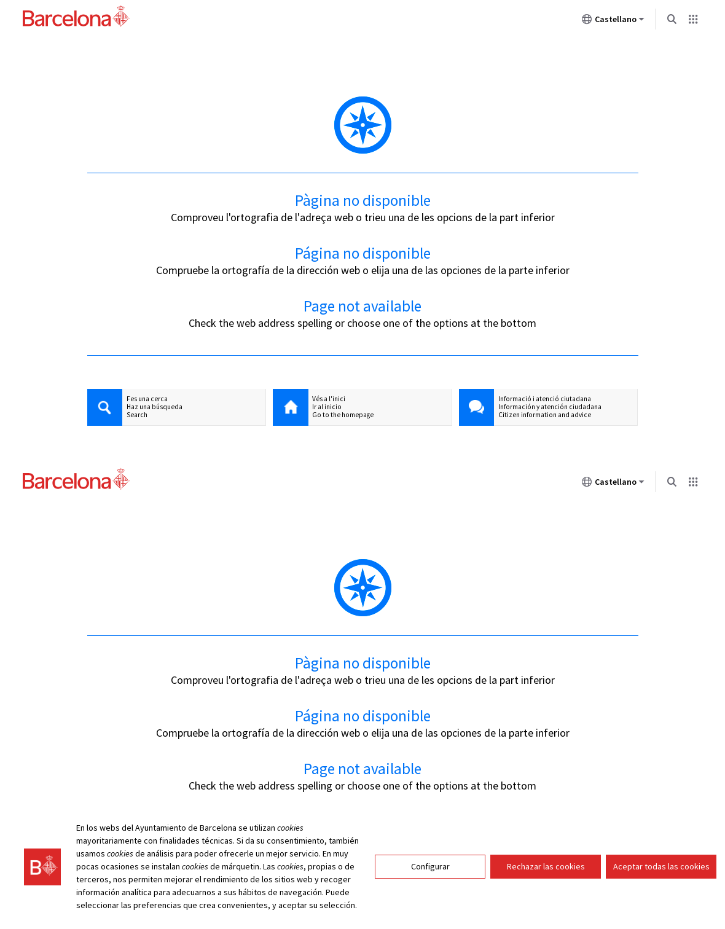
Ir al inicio (327, 407)
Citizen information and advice (544, 415)
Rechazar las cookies (546, 866)
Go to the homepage (343, 415)
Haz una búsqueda (154, 407)
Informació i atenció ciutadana (544, 399)
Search (137, 415)
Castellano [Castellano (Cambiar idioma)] (613, 21)
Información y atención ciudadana (550, 407)
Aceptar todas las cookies (661, 866)
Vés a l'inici (328, 399)
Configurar (430, 866)
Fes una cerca (147, 399)
